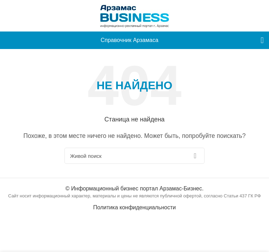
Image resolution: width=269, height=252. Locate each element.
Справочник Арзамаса (129, 40)
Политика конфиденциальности (134, 207)
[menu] (262, 40)
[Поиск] (134, 156)
